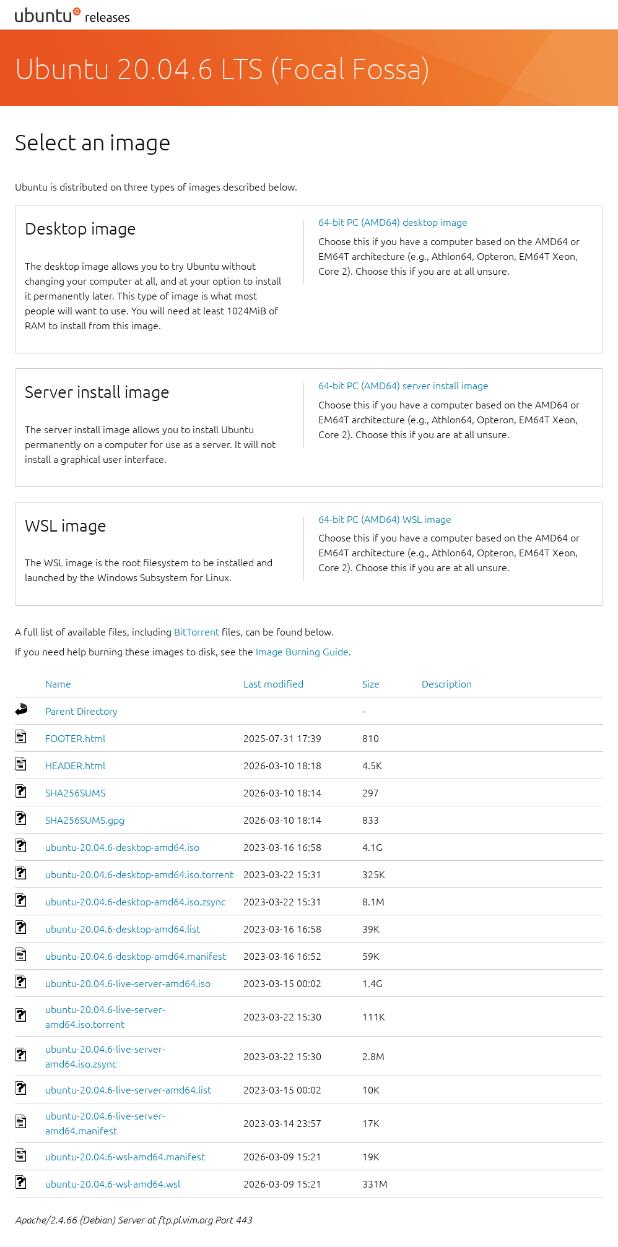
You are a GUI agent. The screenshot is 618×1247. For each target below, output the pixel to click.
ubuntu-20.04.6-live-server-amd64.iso (128, 983)
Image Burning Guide (302, 651)
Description (447, 683)
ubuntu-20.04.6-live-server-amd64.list (128, 1089)
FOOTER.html (75, 738)
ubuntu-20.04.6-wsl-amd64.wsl (112, 1183)
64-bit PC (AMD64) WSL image (384, 519)
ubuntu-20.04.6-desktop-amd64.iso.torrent (139, 874)
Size (371, 683)
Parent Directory (81, 711)
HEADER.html (75, 765)
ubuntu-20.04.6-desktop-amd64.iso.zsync (135, 901)
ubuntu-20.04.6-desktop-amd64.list (122, 928)
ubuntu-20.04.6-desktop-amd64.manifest (135, 956)
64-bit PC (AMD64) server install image (403, 385)
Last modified (273, 683)
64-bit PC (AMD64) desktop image (393, 222)
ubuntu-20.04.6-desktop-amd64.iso (122, 847)
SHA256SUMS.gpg (84, 820)
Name (58, 683)
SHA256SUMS (75, 792)
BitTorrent (196, 631)
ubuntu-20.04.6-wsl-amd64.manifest (125, 1156)
